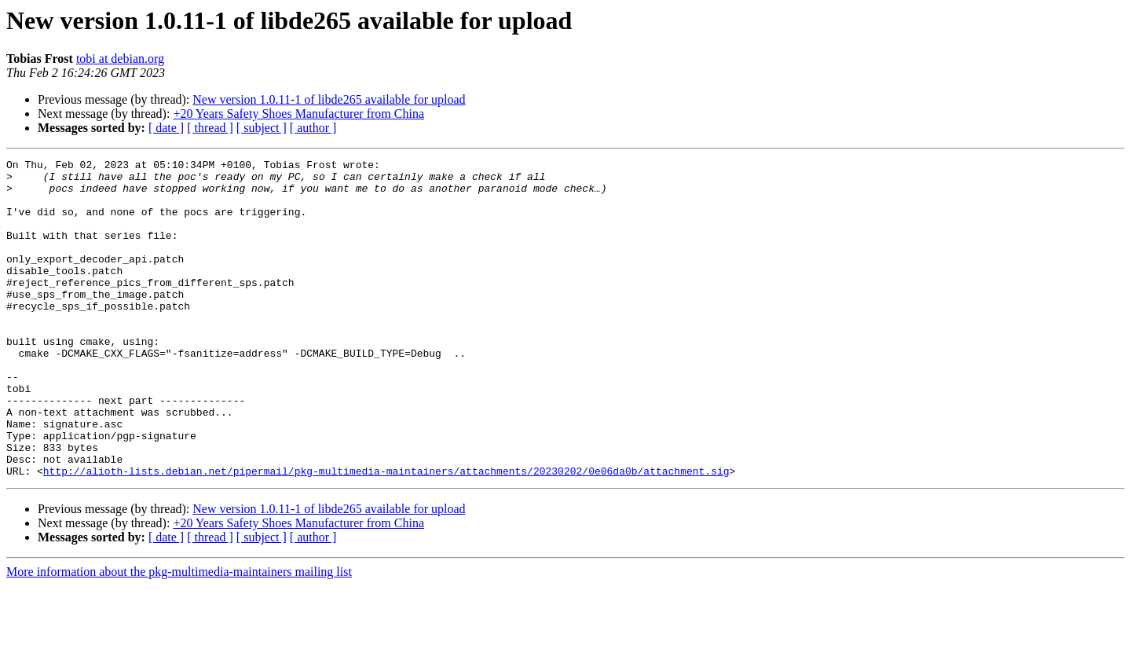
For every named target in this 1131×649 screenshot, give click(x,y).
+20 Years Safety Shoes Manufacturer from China (298, 113)
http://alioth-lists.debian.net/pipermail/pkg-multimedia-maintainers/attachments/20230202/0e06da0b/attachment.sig (386, 534)
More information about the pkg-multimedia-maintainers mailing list (179, 635)
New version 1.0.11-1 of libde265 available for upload (328, 99)
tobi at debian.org (120, 58)
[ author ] (313, 127)
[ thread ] (210, 127)
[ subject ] (261, 127)
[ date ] (166, 127)
